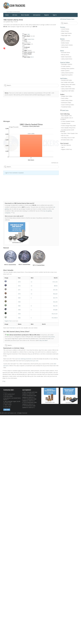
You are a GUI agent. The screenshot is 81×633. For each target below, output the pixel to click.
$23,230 (55, 302)
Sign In (55, 15)
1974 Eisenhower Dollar (29, 405)
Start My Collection (66, 145)
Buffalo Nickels (65, 43)
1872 (19, 286)
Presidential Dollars (66, 107)
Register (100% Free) (66, 149)
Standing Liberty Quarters (67, 68)
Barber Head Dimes (66, 56)
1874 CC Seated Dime (10, 264)
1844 (19, 313)
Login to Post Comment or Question (14, 173)
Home (7, 15)
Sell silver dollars (8, 396)
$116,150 (55, 282)
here (13, 328)
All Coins (14, 15)
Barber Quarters (65, 70)
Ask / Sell (6, 409)
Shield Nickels (64, 47)
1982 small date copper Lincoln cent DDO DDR (11, 402)
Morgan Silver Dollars (66, 96)
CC (31, 282)
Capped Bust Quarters (67, 75)
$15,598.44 (54, 318)
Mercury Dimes (65, 54)
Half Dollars (63, 78)
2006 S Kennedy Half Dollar (30, 392)
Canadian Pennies (65, 123)
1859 (19, 298)
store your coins (34, 360)
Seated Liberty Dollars (67, 100)
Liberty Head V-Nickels (67, 45)
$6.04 (32, 57)
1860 (19, 306)
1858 (19, 309)
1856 (19, 318)
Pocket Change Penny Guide (68, 125)
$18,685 (55, 309)
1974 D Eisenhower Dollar (30, 402)
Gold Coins (65, 110)
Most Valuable (25, 15)
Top (4, 381)
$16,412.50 (54, 313)
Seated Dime (31, 39)
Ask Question (36, 15)
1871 (19, 290)
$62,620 (55, 294)
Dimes (62, 51)
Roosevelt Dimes (65, 52)
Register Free (8, 321)
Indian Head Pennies (66, 33)
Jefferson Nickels (65, 41)
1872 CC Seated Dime (24, 264)
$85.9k (55, 286)
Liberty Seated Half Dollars (68, 88)
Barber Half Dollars (66, 86)
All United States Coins (67, 19)
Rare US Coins (65, 135)
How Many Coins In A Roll (67, 137)
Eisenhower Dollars (66, 102)
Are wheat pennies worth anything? (67, 130)
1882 (28, 34)
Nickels (62, 39)
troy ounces (52, 336)
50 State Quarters (65, 66)
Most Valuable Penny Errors (68, 127)
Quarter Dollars (65, 62)
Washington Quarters (66, 64)
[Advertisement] (59, 4)
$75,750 (55, 290)
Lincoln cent (7, 407)
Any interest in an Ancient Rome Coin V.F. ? (12, 398)
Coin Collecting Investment (24, 359)
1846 (19, 302)
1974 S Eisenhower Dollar (29, 395)
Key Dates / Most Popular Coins (69, 133)
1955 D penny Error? (9, 394)
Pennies (62, 27)
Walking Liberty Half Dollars (68, 84)
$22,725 (55, 306)
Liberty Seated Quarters (67, 72)
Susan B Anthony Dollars (67, 104)
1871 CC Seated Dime (38, 265)
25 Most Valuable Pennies (67, 121)
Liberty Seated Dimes (66, 59)
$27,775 (55, 298)
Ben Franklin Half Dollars (67, 82)
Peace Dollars (64, 98)
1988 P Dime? (7, 405)
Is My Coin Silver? (43, 340)
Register (46, 15)
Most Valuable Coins (66, 115)
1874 (19, 282)
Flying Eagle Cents (65, 35)
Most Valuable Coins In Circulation (66, 118)
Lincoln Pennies (65, 29)
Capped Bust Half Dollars (67, 91)
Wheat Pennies (65, 31)
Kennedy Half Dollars (66, 80)
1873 (19, 294)
